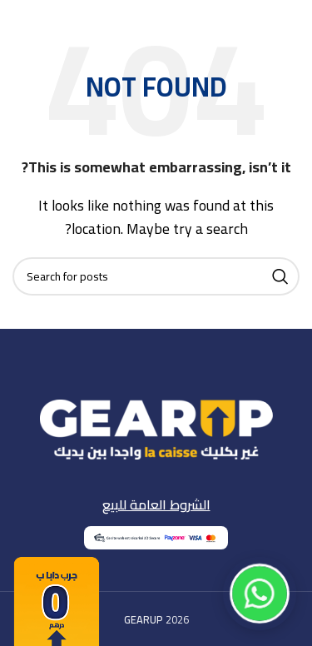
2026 (156, 619)
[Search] (156, 276)
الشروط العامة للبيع (156, 504)
